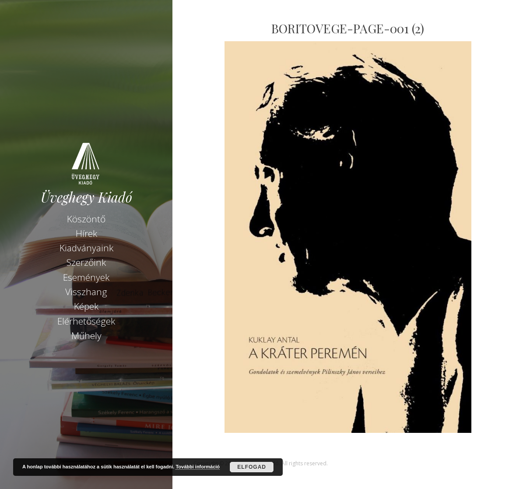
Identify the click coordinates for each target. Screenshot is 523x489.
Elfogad (251, 467)
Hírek (86, 233)
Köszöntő (86, 219)
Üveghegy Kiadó (86, 197)
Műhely (86, 335)
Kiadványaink (86, 248)
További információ (198, 466)
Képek (86, 306)
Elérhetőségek (86, 321)
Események (86, 277)
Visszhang (86, 292)
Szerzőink (86, 262)
